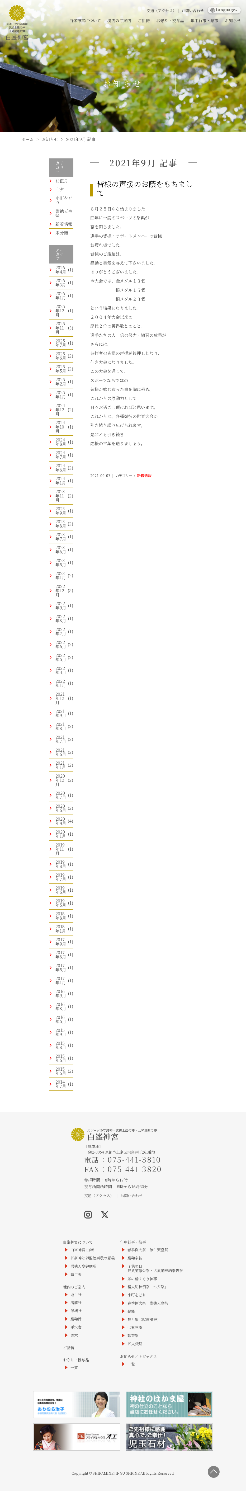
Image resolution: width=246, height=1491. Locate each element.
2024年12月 (60, 409)
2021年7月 (60, 739)
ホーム (27, 139)
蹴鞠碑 (76, 1319)
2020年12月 (60, 780)
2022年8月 (60, 618)
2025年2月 (60, 382)
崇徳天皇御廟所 (83, 1266)
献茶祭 (133, 1335)
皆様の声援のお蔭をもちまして (145, 188)
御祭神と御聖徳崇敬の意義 (92, 1258)
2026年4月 (60, 270)
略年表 (76, 1274)
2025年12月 (60, 310)
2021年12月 (60, 698)
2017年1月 (60, 980)
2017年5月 (60, 967)
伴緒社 (76, 1311)
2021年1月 (60, 765)
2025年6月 (60, 356)
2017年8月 (60, 954)
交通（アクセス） (161, 10)
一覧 (74, 1367)
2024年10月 (60, 427)
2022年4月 (60, 670)
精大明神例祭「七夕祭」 (147, 1287)
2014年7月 (60, 1084)
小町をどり (63, 200)
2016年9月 (60, 993)
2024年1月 (60, 481)
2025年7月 (60, 343)
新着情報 (63, 224)
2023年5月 (60, 562)
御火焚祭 (134, 1344)
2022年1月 (60, 683)
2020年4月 (60, 821)
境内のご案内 (119, 20)
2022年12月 (60, 590)
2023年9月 (60, 511)
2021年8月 (60, 726)
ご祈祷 (144, 20)
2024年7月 (60, 455)
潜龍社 (76, 1302)
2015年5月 (60, 1071)
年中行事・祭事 (204, 20)
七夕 (59, 189)
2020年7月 (60, 795)
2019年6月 (60, 890)
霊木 (74, 1335)
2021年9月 (60, 713)
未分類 (61, 233)
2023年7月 (60, 537)
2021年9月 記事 (81, 139)
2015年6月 (60, 1058)
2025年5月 (60, 369)
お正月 (61, 181)
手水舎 (76, 1327)
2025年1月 (60, 394)
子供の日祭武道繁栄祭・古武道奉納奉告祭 (155, 1268)
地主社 (76, 1294)
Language (222, 9)
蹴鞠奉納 (134, 1258)
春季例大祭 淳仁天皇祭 (147, 1250)
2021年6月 (60, 752)
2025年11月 (60, 328)
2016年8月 (60, 1006)
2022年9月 (60, 605)
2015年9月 (60, 1032)
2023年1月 (60, 575)
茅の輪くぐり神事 (142, 1279)
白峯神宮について (85, 20)
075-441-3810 (134, 1159)
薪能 (131, 1311)
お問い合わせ (193, 10)
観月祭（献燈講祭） (144, 1319)
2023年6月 (60, 549)
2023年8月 (60, 524)
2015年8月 (60, 1045)
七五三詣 (134, 1327)
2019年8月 (60, 864)
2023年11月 (60, 495)
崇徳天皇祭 (63, 213)
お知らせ (233, 20)
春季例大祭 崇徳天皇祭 (147, 1303)
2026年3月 (60, 282)
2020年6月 (60, 808)
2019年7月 (60, 877)
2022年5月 (60, 657)
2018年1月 (60, 929)
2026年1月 (60, 295)
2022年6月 (60, 644)
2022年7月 (60, 631)
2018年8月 (60, 916)
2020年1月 (60, 834)
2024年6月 (60, 468)
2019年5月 (60, 903)
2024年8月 (60, 442)
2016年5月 (60, 1019)
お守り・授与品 (170, 20)
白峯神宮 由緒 (82, 1250)
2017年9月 (60, 942)
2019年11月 (60, 849)
